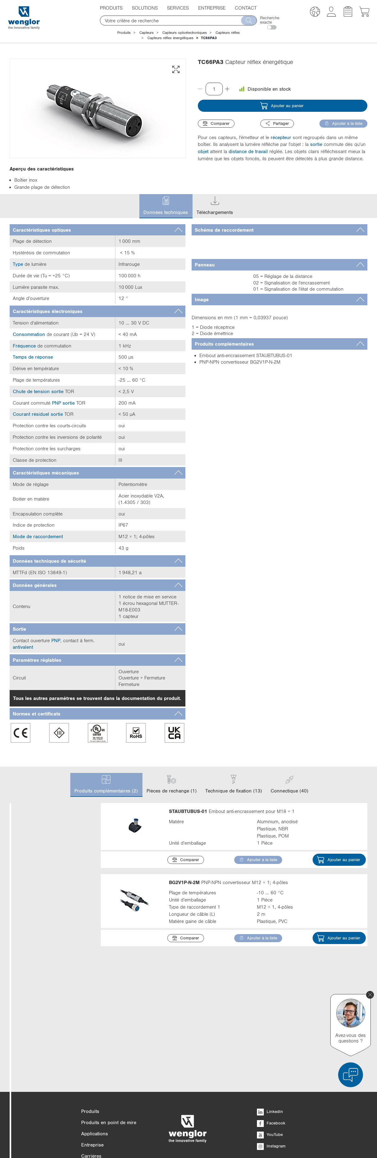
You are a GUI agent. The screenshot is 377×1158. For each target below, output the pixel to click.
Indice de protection (50, 969)
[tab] (97, 230)
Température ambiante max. (50, 1009)
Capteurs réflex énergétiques (170, 38)
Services (178, 7)
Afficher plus (32, 932)
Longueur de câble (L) (50, 987)
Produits (111, 7)
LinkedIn (270, 1114)
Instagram (271, 1148)
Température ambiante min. (50, 1035)
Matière (50, 951)
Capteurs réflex (228, 32)
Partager (277, 123)
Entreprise (212, 7)
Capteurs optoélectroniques (184, 32)
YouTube (270, 1137)
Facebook (271, 1125)
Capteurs (146, 32)
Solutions (145, 7)
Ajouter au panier (282, 106)
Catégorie (50, 824)
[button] (315, 13)
